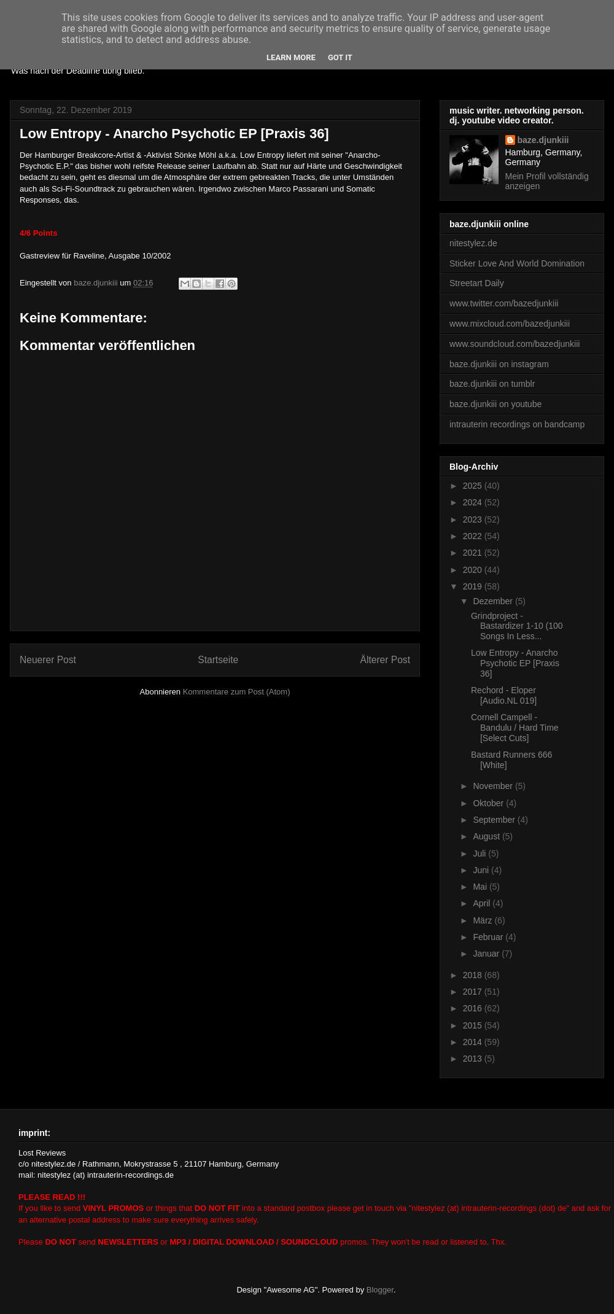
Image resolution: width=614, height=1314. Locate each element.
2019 (473, 586)
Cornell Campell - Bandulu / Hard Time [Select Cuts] (515, 727)
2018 (473, 975)
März (483, 920)
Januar (487, 953)
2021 (473, 553)
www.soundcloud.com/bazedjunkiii (514, 344)
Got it (340, 57)
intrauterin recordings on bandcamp (517, 424)
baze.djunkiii (543, 140)
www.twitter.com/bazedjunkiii (503, 303)
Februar (489, 937)
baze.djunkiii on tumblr (492, 384)
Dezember (494, 601)
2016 (473, 1008)
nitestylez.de (473, 243)
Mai (481, 887)
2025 (473, 486)
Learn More (291, 57)
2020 (473, 570)
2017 (473, 992)
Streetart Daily (476, 283)
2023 (473, 519)
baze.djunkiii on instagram (499, 364)
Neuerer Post (48, 660)
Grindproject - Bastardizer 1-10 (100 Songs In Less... (517, 626)
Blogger (380, 1289)
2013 (473, 1058)
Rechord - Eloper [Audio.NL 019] (504, 695)
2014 (473, 1042)
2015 (473, 1025)
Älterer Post (385, 660)
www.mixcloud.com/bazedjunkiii (509, 323)
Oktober (489, 803)
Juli (480, 853)
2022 (473, 536)
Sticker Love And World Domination (517, 263)
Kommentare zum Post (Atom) (236, 691)
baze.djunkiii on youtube (495, 404)
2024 (473, 502)
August (487, 836)
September (495, 820)
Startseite (218, 660)
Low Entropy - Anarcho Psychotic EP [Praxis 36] (515, 663)
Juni (482, 870)
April (482, 903)
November (494, 786)
